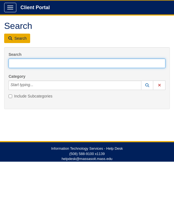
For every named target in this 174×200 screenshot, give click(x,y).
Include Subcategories (31, 96)
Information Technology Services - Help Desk (87, 148)
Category (17, 76)
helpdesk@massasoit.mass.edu (87, 159)
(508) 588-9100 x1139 (87, 154)
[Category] (36, 85)
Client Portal (35, 7)
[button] (147, 85)
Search (15, 54)
